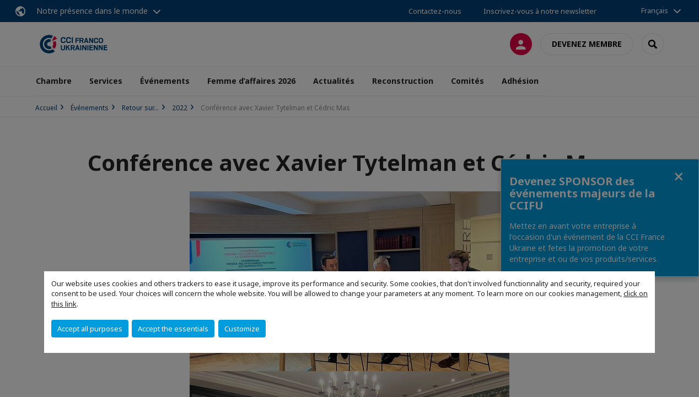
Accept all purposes (89, 329)
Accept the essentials (173, 329)
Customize (242, 329)
